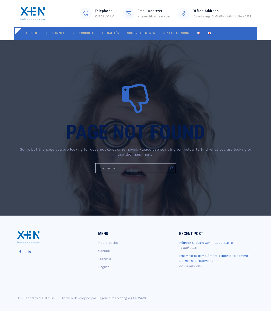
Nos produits (79, 33)
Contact (104, 251)
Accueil (31, 33)
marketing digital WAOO (129, 298)
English (103, 267)
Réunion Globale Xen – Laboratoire (206, 243)
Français (104, 259)
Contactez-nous (167, 33)
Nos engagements (133, 33)
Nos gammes (52, 33)
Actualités (104, 33)
